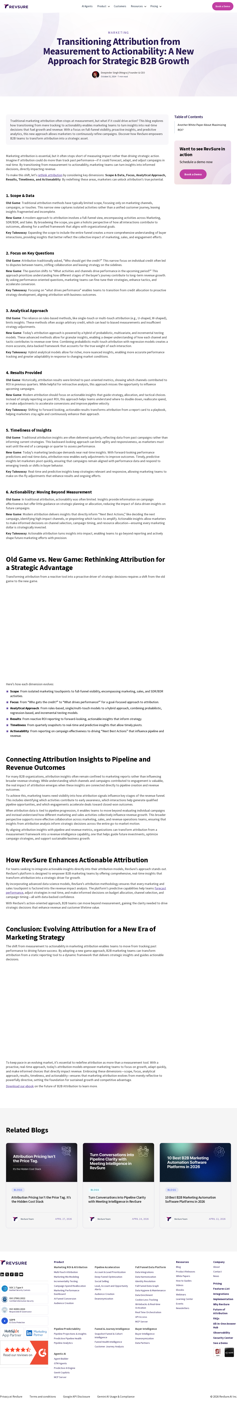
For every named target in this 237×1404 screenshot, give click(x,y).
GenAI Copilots (62, 1372)
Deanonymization (104, 1298)
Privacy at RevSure (11, 1396)
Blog (178, 1266)
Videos (179, 1285)
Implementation (223, 1299)
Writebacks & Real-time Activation (147, 1306)
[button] (102, 6)
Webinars (181, 1294)
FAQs (216, 1318)
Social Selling (102, 1281)
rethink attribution (50, 175)
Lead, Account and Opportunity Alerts (111, 1287)
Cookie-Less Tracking (146, 1299)
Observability (221, 1332)
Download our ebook (20, 1086)
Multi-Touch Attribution (66, 1272)
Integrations (221, 1294)
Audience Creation (64, 1303)
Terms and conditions (42, 1396)
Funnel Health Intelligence (108, 1341)
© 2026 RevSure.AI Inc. (223, 1396)
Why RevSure (221, 1304)
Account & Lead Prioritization (110, 1272)
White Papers (183, 1276)
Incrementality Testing (66, 1281)
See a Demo (220, 1343)
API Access (141, 1317)
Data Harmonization (145, 1276)
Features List (221, 1288)
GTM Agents (60, 1363)
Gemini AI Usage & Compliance (116, 1396)
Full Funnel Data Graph (147, 1285)
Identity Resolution (145, 1281)
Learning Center (184, 1299)
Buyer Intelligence (145, 1333)
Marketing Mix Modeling (66, 1276)
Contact (217, 1271)
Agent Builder (61, 1358)
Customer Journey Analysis (109, 1346)
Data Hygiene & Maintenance (150, 1290)
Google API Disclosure (76, 1396)
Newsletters (182, 1308)
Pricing (217, 1283)
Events (179, 1303)
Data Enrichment (144, 1295)
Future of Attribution (220, 1311)
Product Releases (185, 1271)
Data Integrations (144, 1272)
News (216, 1276)
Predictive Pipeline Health (68, 1338)
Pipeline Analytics (63, 1342)
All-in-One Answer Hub (224, 1325)
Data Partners (142, 1342)
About (216, 1266)
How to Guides (184, 1280)
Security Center (223, 1337)
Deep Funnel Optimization (108, 1276)
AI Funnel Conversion (65, 1298)
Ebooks (180, 1289)
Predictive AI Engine (64, 1368)
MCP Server (141, 1321)
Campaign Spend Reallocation (70, 1285)
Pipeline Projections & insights (70, 1333)
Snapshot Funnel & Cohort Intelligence (108, 1335)
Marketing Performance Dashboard (66, 1292)
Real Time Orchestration (148, 1312)
